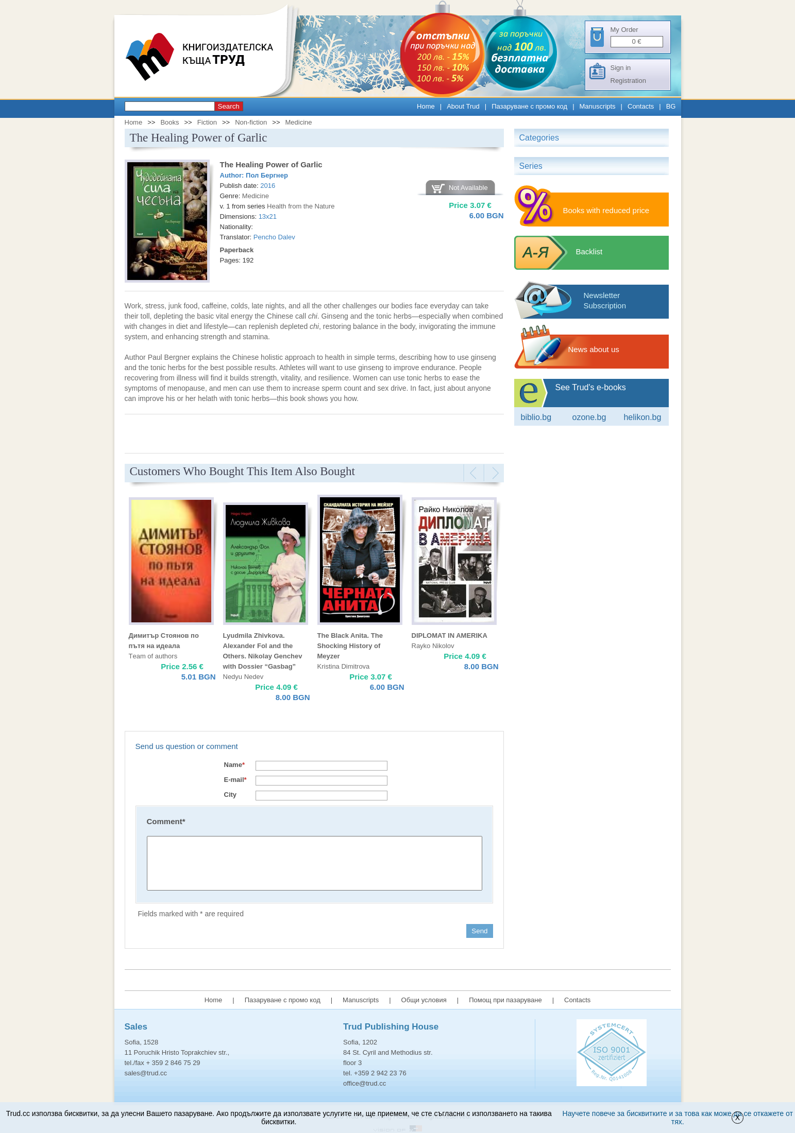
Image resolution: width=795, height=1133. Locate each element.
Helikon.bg (642, 417)
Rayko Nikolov (433, 646)
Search (229, 106)
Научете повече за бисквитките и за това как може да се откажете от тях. (678, 1117)
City (230, 794)
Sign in (621, 68)
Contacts (641, 106)
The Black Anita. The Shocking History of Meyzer (350, 646)
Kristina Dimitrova (343, 666)
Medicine (298, 122)
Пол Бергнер (267, 175)
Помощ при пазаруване (505, 1000)
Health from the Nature (301, 206)
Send (479, 931)
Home (426, 106)
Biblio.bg (536, 417)
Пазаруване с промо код (529, 106)
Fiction (207, 122)
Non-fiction (251, 122)
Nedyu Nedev (243, 677)
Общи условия (424, 1000)
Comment (166, 821)
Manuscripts (598, 106)
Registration (628, 80)
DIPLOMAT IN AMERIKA (449, 635)
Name (234, 765)
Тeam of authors (153, 656)
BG (671, 106)
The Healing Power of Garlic (271, 164)
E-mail (235, 779)
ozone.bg (589, 417)
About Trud (463, 106)
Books (169, 122)
